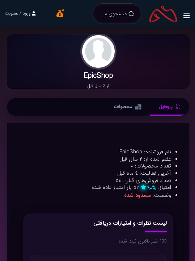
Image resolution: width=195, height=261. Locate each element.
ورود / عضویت (20, 13)
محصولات (127, 107)
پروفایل (170, 107)
